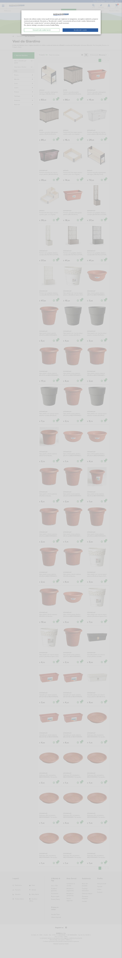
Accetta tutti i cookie (80, 30)
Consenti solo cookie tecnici (42, 30)
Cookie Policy (54, 25)
